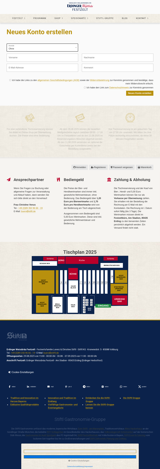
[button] (21, 372)
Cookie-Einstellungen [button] (78, 461)
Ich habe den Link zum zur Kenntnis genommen (118, 87)
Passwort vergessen (122, 167)
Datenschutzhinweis (119, 87)
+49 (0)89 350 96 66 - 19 (30, 208)
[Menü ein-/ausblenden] (154, 18)
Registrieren (98, 167)
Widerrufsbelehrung (99, 80)
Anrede (11, 46)
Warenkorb (144, 167)
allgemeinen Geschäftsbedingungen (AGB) (58, 80)
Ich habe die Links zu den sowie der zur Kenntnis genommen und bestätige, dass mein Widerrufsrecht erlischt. (81, 82)
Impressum (89, 466)
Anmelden (79, 167)
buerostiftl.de (28, 211)
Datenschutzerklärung (75, 466)
